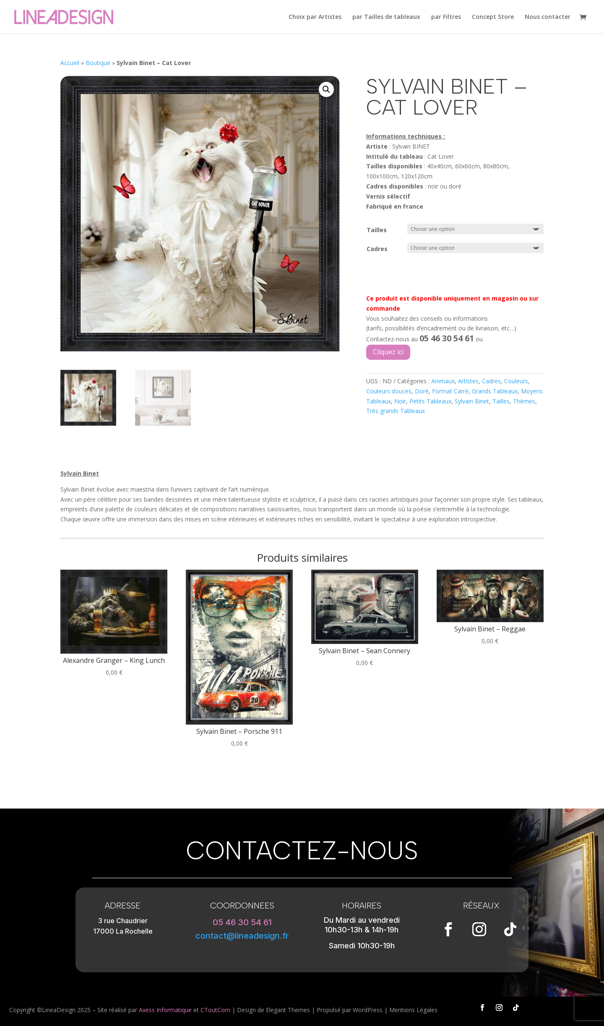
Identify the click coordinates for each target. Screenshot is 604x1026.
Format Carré (450, 391)
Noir (400, 401)
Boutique (98, 63)
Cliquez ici (388, 351)
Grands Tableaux (495, 391)
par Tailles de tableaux (386, 17)
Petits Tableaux (430, 401)
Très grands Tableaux (395, 411)
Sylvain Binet (472, 401)
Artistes (468, 381)
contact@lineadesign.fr (242, 936)
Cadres (377, 249)
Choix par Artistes (315, 17)
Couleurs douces (388, 391)
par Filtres (446, 17)
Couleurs (516, 381)
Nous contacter (547, 17)
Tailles (377, 230)
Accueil (69, 63)
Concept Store (493, 17)
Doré (422, 391)
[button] (326, 89)
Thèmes (524, 401)
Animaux (443, 381)
